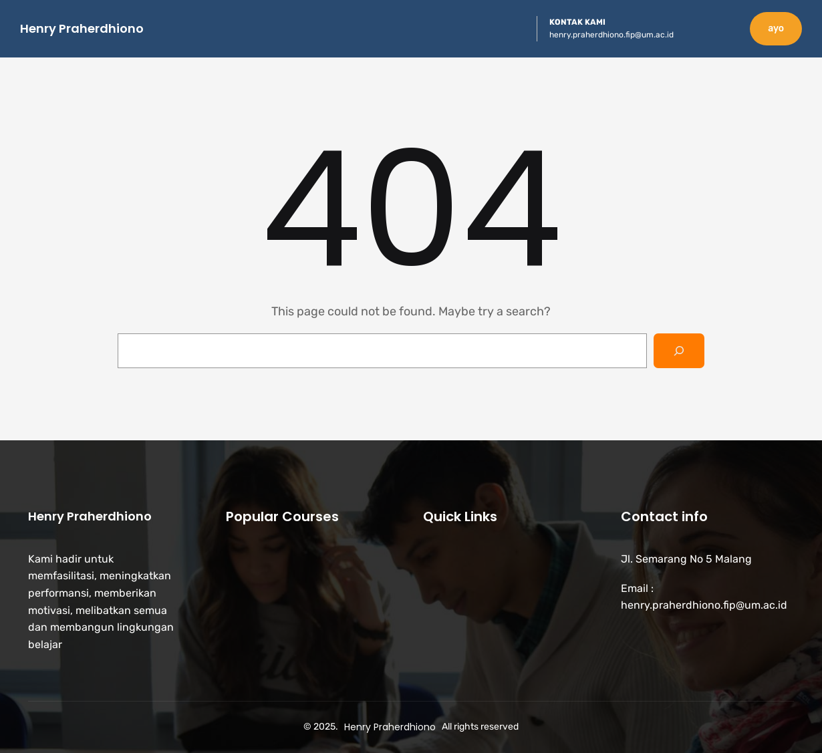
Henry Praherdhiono (82, 28)
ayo (776, 28)
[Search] (679, 350)
